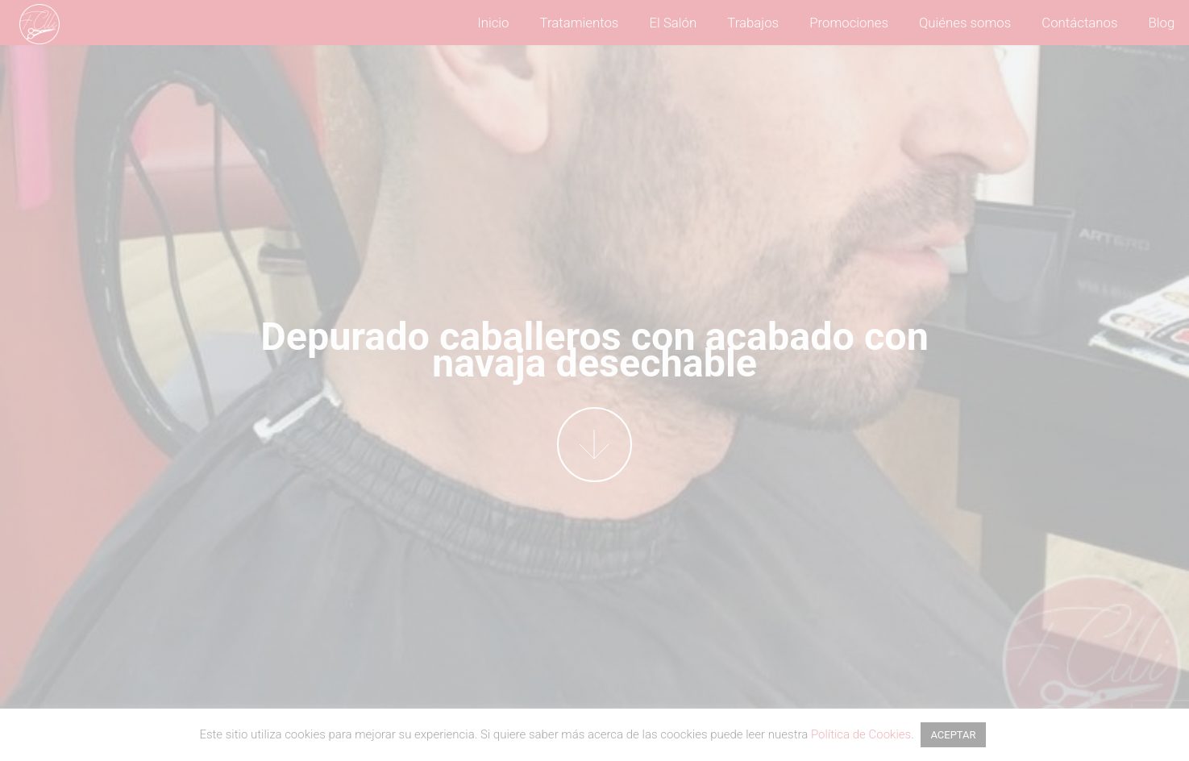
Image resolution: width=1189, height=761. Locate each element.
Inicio (493, 23)
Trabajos (753, 23)
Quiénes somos (965, 23)
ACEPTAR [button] (952, 735)
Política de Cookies (861, 734)
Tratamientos (579, 23)
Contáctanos (1079, 23)
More (594, 444)
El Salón (672, 23)
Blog (1162, 23)
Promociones (848, 23)
